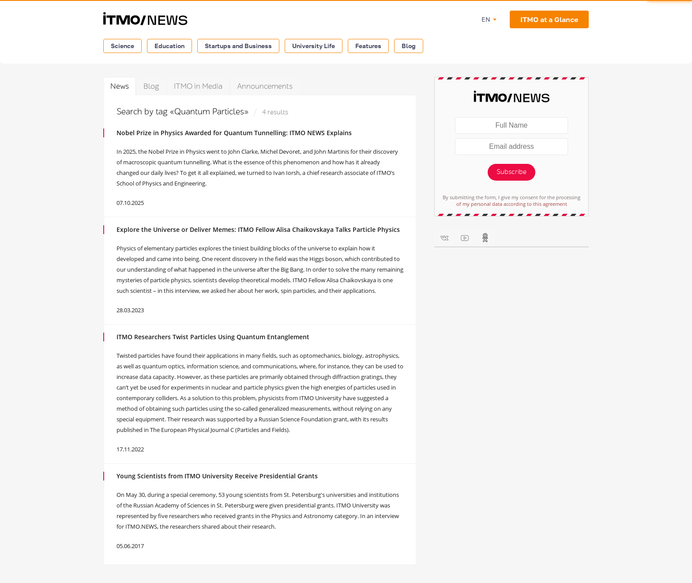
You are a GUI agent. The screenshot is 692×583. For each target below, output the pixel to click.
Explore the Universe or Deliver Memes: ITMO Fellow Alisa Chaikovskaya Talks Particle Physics (258, 229)
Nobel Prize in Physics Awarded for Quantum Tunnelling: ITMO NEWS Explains (234, 133)
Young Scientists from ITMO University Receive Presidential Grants (217, 476)
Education (169, 45)
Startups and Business (238, 45)
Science (122, 45)
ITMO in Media (198, 86)
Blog (409, 45)
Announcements (265, 86)
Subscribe (511, 172)
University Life (313, 45)
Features (368, 45)
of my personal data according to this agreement (511, 204)
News (119, 86)
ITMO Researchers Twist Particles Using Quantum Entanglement (213, 337)
